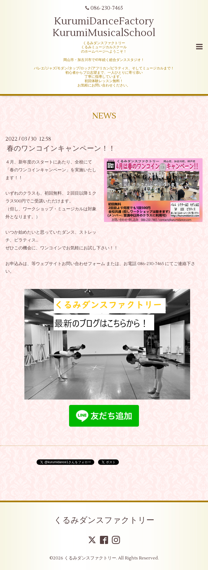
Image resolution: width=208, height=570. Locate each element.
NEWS (104, 116)
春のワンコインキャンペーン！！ (61, 148)
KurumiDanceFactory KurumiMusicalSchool (104, 27)
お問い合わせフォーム (83, 263)
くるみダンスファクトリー (104, 520)
